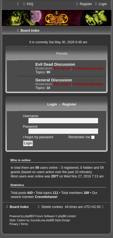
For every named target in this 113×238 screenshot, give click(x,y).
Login (52, 104)
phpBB (29, 216)
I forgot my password (38, 137)
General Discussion (53, 80)
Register (69, 104)
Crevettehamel (46, 197)
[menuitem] (27, 4)
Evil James (62, 68)
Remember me (81, 137)
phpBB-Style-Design (58, 220)
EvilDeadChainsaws (87, 68)
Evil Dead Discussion (55, 64)
